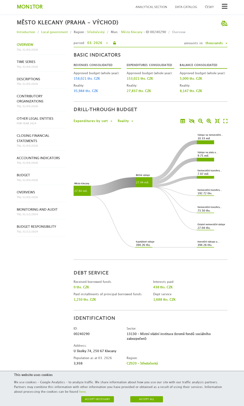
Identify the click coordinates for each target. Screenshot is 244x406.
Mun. (114, 32)
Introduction (26, 32)
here (82, 391)
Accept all (146, 399)
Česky (209, 7)
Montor (30, 7)
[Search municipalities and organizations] (224, 7)
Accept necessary (97, 399)
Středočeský (96, 32)
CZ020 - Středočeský (142, 363)
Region (79, 32)
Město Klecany (131, 32)
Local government (54, 32)
